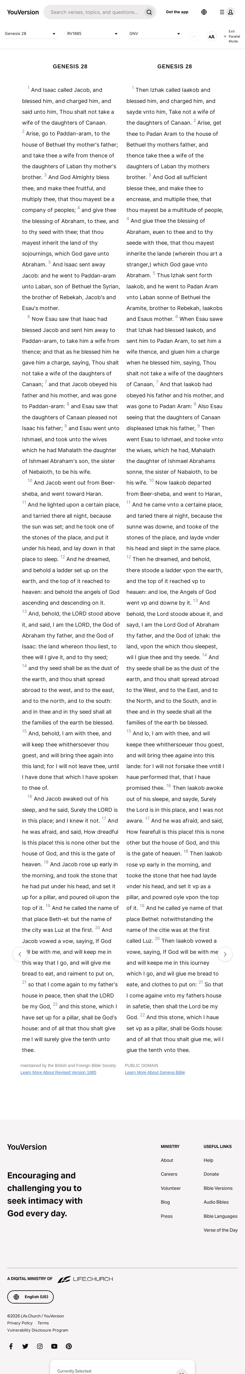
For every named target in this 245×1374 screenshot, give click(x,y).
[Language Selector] (204, 12)
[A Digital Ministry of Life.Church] (122, 1276)
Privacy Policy (20, 1322)
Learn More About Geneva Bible (155, 1072)
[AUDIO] (194, 36)
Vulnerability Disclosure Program (37, 1330)
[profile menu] (226, 12)
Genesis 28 (31, 33)
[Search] (92, 12)
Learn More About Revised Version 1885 (58, 1072)
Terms (43, 1322)
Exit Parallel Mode (232, 36)
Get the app (177, 11)
